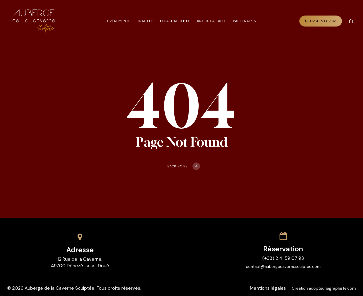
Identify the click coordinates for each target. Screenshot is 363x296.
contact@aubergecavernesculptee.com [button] (283, 266)
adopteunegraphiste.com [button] (332, 288)
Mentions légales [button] (268, 288)
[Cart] (351, 21)
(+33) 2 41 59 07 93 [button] (283, 258)
